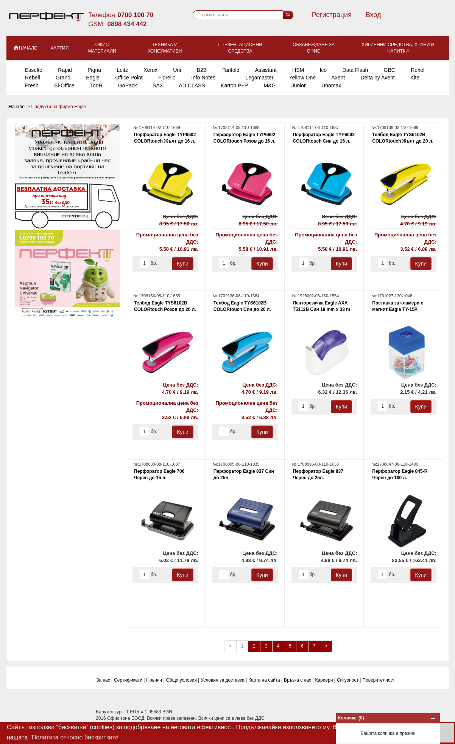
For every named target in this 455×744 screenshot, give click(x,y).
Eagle (93, 78)
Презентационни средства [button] (240, 48)
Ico (323, 70)
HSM (298, 70)
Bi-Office (64, 85)
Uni (177, 70)
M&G (269, 85)
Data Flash (355, 70)
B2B (202, 70)
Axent (338, 78)
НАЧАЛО (25, 47)
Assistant (266, 70)
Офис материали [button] (102, 48)
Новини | (155, 680)
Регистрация (332, 15)
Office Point (128, 78)
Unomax (331, 85)
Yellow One (302, 78)
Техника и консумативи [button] (165, 48)
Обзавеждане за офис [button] (314, 48)
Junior (298, 85)
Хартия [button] (59, 48)
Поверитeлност (378, 680)
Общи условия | (182, 680)
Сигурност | (349, 680)
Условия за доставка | (224, 680)
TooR (96, 85)
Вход (373, 15)
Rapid (65, 70)
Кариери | (325, 680)
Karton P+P (234, 85)
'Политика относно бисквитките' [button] (75, 737)
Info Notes (203, 78)
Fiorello (167, 78)
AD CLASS (192, 85)
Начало (17, 106)
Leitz (122, 70)
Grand (63, 78)
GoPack (127, 85)
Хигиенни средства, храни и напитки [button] (398, 48)
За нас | (104, 680)
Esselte (33, 70)
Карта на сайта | (265, 680)
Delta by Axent (377, 78)
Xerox (150, 70)
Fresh (32, 85)
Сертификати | (129, 680)
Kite (414, 78)
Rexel (417, 70)
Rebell (32, 78)
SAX (158, 85)
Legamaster (259, 78)
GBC (389, 70)
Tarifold (230, 70)
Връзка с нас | (298, 680)
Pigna (94, 70)
